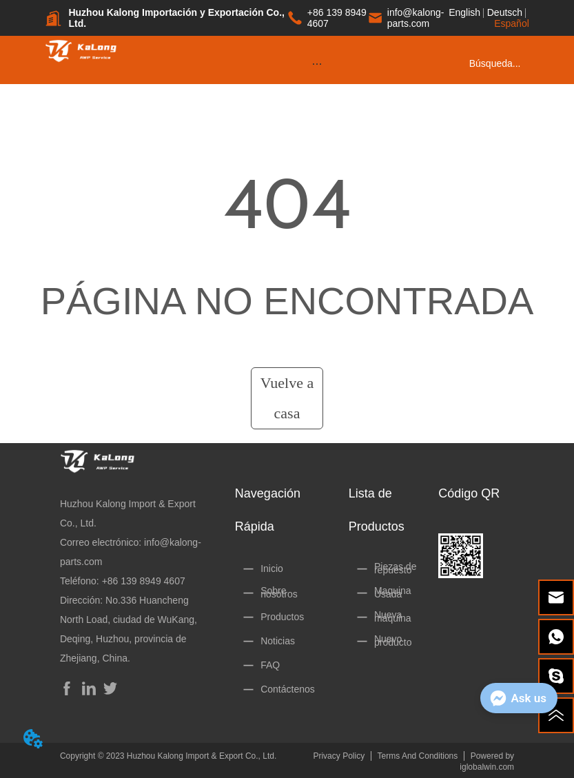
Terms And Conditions (418, 756)
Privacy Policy (339, 756)
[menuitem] (316, 63)
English (464, 12)
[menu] (316, 63)
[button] (317, 63)
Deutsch (504, 12)
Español (511, 23)
